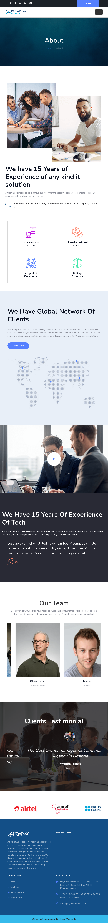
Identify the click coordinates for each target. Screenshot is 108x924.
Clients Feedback (17, 893)
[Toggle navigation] (99, 12)
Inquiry (87, 3)
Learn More (18, 346)
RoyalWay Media (68, 919)
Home (48, 48)
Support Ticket (16, 898)
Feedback (14, 887)
